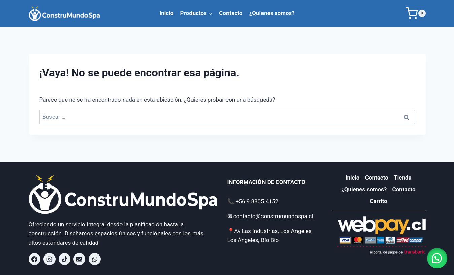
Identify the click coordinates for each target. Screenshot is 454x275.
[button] (437, 258)
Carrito (378, 201)
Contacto (230, 13)
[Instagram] (49, 259)
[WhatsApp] (95, 259)
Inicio (166, 13)
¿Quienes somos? (272, 13)
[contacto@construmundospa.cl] (79, 259)
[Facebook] (35, 259)
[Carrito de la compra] (415, 13)
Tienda (402, 177)
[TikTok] (65, 259)
